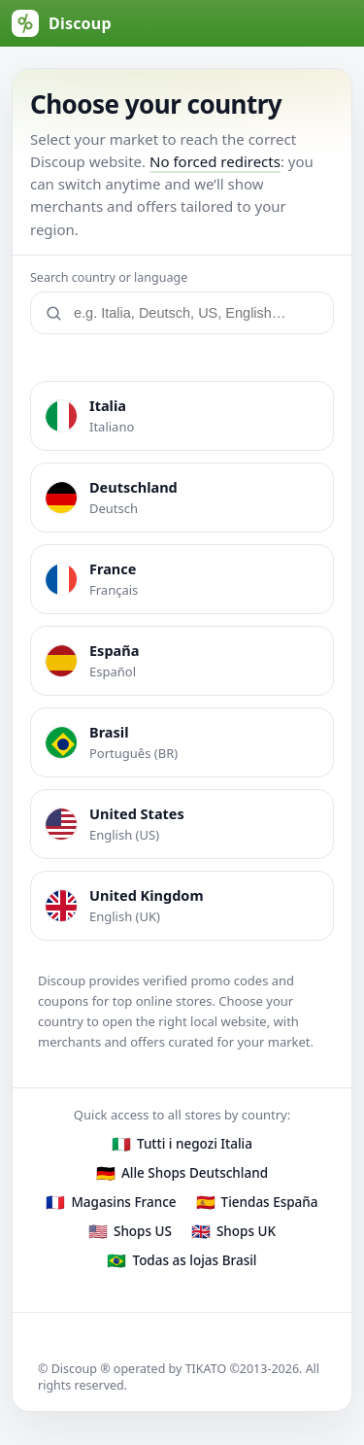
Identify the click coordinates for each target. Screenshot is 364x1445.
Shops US (143, 1231)
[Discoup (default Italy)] (62, 23)
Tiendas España (269, 1202)
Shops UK (246, 1231)
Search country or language (108, 277)
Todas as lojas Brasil (194, 1260)
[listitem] (182, 416)
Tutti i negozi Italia (194, 1144)
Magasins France (123, 1202)
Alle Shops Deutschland (194, 1173)
